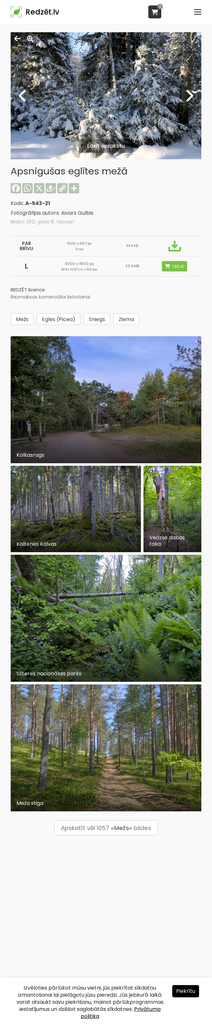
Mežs (22, 319)
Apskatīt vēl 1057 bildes (106, 828)
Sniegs (97, 319)
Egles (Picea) (58, 319)
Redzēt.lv (42, 12)
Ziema (126, 319)
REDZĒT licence (28, 290)
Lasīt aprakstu (106, 146)
